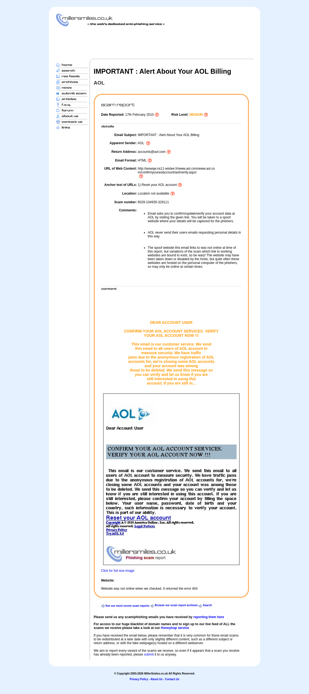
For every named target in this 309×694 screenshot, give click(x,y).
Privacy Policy (139, 679)
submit (148, 654)
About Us (156, 679)
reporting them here (208, 617)
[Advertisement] (154, 42)
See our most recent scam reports (127, 605)
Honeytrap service (175, 628)
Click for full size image (117, 571)
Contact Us (172, 679)
